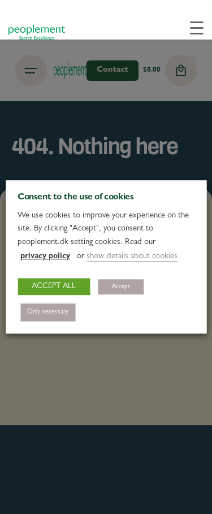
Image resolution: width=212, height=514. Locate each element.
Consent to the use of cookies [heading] (75, 197)
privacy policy (45, 257)
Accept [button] (120, 287)
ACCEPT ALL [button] (54, 287)
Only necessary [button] (47, 313)
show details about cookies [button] (132, 257)
